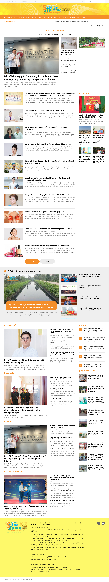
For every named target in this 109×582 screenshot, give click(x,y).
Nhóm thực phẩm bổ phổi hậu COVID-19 (62, 500)
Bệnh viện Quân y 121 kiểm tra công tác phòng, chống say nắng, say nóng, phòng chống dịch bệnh (23, 410)
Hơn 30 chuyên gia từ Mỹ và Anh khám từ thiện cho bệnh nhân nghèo (96, 376)
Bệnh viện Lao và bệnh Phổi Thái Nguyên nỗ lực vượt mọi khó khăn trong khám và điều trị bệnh (96, 411)
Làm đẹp (40, 34)
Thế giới (44, 17)
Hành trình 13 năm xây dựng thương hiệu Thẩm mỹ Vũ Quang (68, 52)
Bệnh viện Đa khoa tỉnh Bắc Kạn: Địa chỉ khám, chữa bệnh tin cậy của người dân (96, 467)
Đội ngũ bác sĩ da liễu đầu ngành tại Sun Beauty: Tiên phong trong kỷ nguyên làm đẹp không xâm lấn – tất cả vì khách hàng (50, 94)
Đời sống (38, 17)
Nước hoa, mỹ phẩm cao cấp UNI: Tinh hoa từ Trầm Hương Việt (25, 507)
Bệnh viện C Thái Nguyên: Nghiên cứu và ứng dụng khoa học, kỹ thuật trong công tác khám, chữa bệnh (96, 400)
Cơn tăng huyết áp (55, 398)
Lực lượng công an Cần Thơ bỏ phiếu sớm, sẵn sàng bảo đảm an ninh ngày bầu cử (98, 159)
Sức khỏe (19, 17)
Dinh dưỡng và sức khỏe (57, 389)
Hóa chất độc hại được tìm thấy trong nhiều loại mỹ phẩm (47, 245)
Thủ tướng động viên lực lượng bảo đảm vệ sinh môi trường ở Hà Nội (89, 275)
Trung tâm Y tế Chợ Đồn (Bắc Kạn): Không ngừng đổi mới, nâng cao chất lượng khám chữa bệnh (95, 456)
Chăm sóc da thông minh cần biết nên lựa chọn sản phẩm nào (48, 229)
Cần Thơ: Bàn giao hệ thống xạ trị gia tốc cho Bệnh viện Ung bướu (84, 158)
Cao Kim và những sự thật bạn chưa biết (68, 65)
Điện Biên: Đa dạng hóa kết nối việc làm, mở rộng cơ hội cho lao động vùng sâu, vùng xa (94, 339)
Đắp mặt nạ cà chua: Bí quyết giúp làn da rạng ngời (44, 212)
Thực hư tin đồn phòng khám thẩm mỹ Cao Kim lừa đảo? (69, 59)
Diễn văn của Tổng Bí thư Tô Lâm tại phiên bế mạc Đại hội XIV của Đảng (89, 297)
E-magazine (21, 271)
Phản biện (79, 17)
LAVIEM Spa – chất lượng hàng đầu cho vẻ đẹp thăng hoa (48, 144)
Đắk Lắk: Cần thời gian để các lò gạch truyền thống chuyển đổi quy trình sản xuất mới (83, 21)
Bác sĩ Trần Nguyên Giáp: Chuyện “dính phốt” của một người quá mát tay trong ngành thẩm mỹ (31, 78)
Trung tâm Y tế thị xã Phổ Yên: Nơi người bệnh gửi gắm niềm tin (95, 421)
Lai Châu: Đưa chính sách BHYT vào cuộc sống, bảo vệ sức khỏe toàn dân (94, 357)
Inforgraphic (31, 271)
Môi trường (26, 17)
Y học (32, 17)
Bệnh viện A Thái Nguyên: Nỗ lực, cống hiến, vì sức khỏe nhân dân (95, 433)
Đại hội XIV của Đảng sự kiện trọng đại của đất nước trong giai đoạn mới (90, 309)
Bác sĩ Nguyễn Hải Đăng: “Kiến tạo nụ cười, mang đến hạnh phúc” (24, 361)
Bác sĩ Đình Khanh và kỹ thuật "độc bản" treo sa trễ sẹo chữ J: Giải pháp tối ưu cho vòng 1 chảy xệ (62, 477)
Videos (84, 17)
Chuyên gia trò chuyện (68, 17)
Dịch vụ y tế (54, 34)
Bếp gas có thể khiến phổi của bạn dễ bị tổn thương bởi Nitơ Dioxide (61, 378)
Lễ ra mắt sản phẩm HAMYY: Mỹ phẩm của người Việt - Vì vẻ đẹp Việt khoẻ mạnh (62, 489)
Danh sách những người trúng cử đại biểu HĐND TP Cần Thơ (91, 116)
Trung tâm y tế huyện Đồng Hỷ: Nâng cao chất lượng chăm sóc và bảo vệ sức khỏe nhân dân (96, 445)
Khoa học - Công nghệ (53, 17)
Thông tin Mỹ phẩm (65, 34)
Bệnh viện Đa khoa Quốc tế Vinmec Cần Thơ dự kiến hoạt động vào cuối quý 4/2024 (61, 331)
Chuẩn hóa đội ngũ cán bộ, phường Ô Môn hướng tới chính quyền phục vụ (98, 139)
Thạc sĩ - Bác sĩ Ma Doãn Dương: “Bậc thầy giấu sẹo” (44, 110)
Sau (47, 261)
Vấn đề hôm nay (10, 17)
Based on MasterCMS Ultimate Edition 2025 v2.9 (18, 579)
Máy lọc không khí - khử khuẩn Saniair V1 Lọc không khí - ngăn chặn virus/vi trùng (62, 353)
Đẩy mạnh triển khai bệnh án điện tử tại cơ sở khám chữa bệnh (94, 365)
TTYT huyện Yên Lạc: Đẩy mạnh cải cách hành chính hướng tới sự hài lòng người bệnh (96, 389)
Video (39, 271)
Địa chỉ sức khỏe (88, 371)
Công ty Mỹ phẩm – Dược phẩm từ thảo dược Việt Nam (47, 195)
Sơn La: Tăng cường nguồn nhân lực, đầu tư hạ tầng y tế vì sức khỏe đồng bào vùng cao (94, 348)
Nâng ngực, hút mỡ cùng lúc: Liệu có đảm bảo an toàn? (69, 71)
